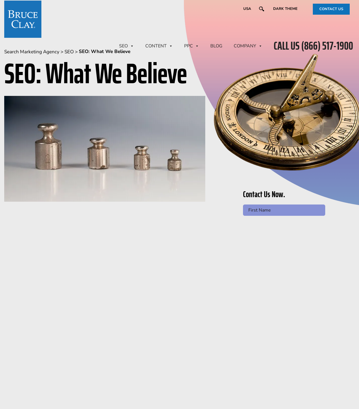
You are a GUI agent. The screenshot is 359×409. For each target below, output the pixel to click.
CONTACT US (331, 9)
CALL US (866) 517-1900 (313, 46)
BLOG (216, 46)
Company (248, 46)
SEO (126, 46)
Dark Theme (285, 8)
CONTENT (159, 46)
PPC (191, 46)
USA (247, 8)
